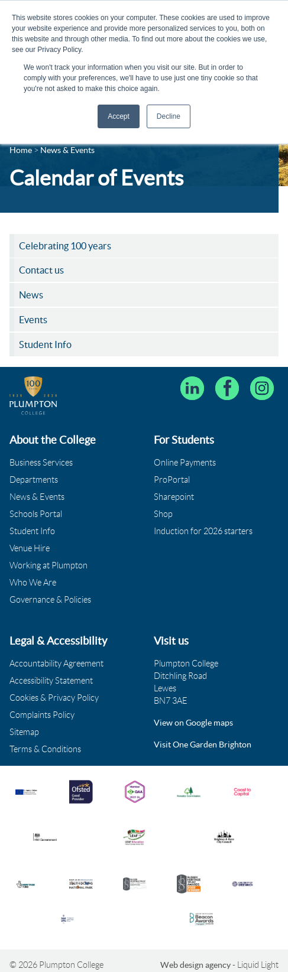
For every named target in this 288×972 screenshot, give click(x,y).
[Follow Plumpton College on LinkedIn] (192, 388)
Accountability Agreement (56, 663)
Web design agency (196, 965)
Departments (33, 480)
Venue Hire (29, 548)
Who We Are (32, 582)
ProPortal (172, 480)
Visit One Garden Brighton (202, 744)
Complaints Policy (42, 715)
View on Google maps (193, 722)
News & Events (36, 497)
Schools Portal (35, 514)
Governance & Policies (50, 599)
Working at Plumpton (48, 565)
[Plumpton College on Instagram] (262, 388)
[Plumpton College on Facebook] (227, 388)
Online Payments (185, 462)
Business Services (41, 462)
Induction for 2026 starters (203, 531)
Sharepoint (174, 497)
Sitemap (24, 732)
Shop (163, 514)
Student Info (32, 531)
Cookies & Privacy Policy (54, 698)
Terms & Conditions (45, 749)
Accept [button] (119, 116)
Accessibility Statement (51, 680)
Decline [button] (168, 116)
